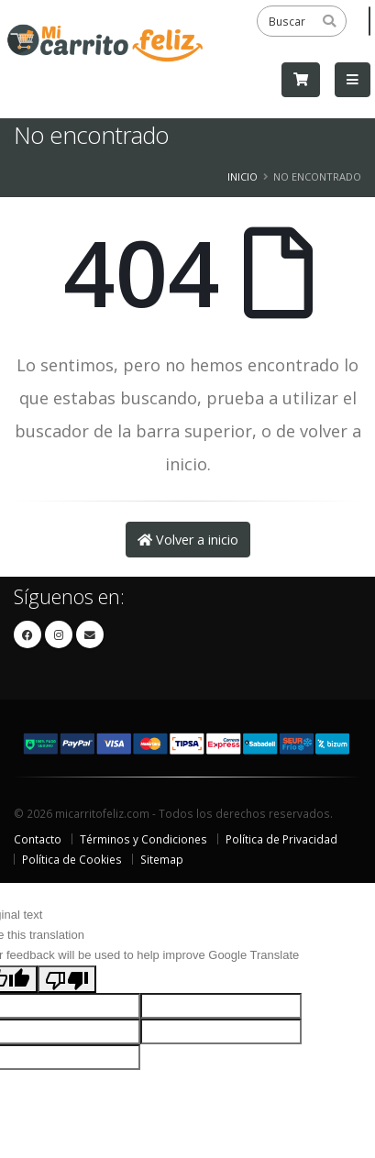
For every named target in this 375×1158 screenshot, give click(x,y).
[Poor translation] (67, 979)
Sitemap (161, 859)
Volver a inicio (188, 539)
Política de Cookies (72, 859)
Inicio (242, 176)
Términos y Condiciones (143, 839)
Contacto (37, 839)
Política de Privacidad (281, 839)
